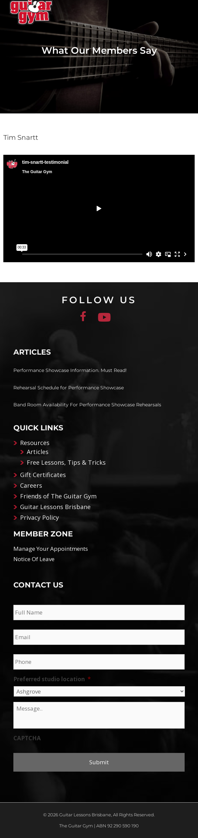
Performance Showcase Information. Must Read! (70, 370)
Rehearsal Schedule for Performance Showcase (68, 388)
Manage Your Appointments (50, 548)
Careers (31, 485)
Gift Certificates (43, 475)
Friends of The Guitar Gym (58, 496)
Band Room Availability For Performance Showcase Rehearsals (87, 405)
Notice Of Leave (34, 559)
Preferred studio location (52, 679)
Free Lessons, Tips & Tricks (66, 462)
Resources (35, 443)
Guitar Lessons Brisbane (55, 507)
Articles (37, 452)
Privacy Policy (39, 517)
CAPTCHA (27, 738)
